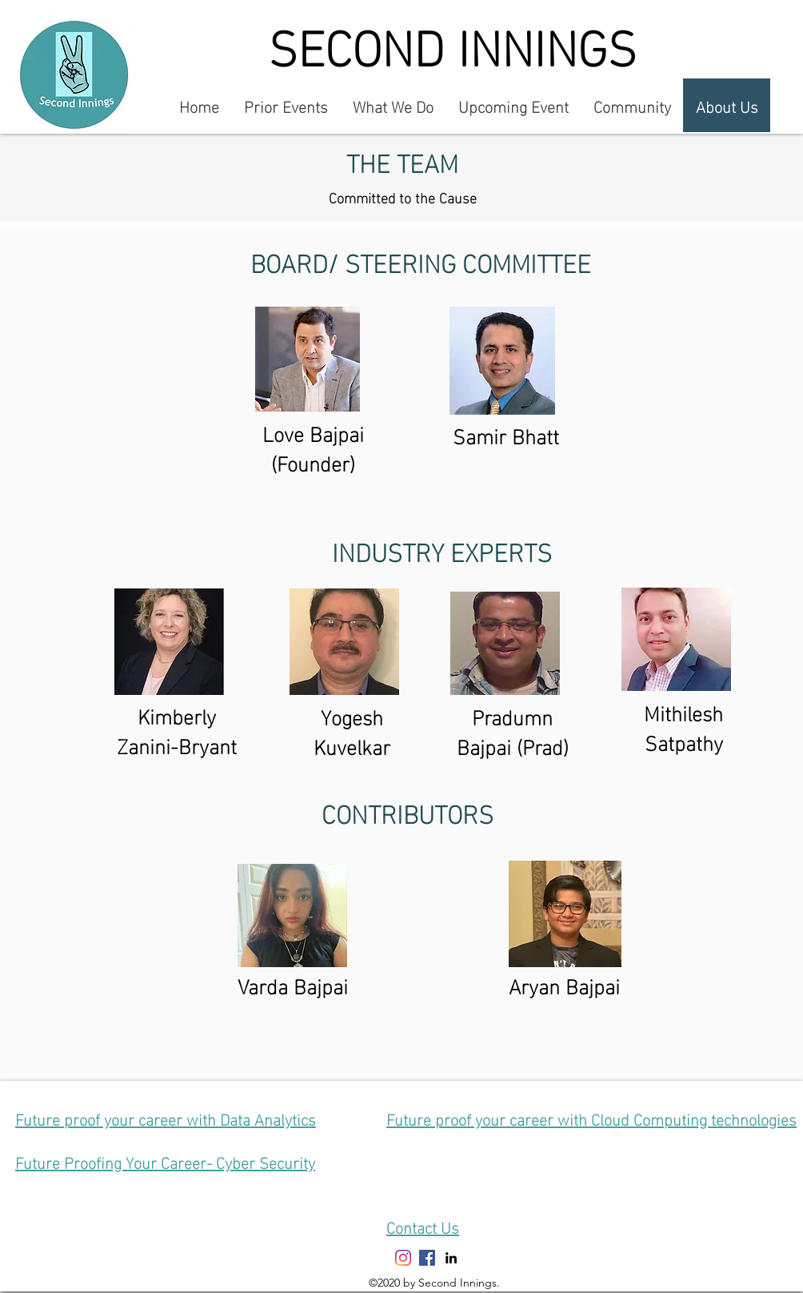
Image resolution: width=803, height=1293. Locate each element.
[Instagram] (403, 1258)
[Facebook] (427, 1258)
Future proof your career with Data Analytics (165, 1117)
